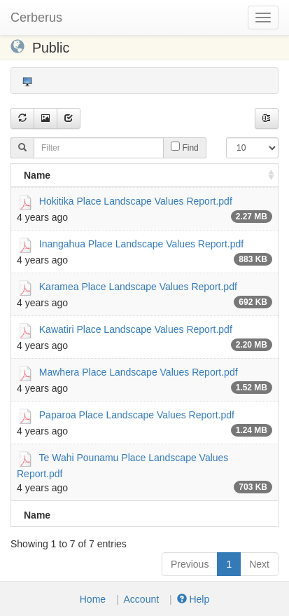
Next (259, 564)
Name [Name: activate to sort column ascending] (37, 175)
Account (142, 599)
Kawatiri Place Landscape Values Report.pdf (135, 328)
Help (193, 599)
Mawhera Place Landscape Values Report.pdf (138, 371)
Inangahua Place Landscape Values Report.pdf (141, 243)
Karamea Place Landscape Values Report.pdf (138, 286)
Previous (190, 564)
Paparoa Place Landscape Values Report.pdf (136, 414)
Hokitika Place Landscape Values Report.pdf (135, 200)
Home (93, 599)
